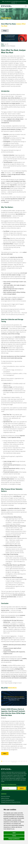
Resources (8, 9)
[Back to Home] (6, 6)
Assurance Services (5, 796)
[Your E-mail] (9, 788)
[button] (26, 6)
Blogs (4, 30)
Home (2, 9)
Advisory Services (5, 798)
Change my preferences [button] (14, 838)
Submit (22, 788)
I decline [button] (14, 835)
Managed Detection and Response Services (10, 802)
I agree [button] (14, 832)
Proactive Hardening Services (7, 800)
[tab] (1, 761)
